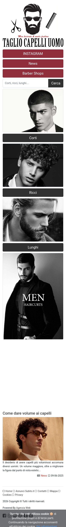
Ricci (33, 193)
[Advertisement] (33, 376)
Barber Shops (33, 73)
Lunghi (33, 247)
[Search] (25, 83)
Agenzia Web (23, 507)
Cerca (55, 83)
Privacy (19, 494)
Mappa (54, 491)
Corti (33, 138)
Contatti (42, 491)
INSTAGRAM (33, 54)
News (33, 63)
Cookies (7, 494)
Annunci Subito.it (25, 491)
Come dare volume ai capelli (27, 413)
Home (8, 491)
